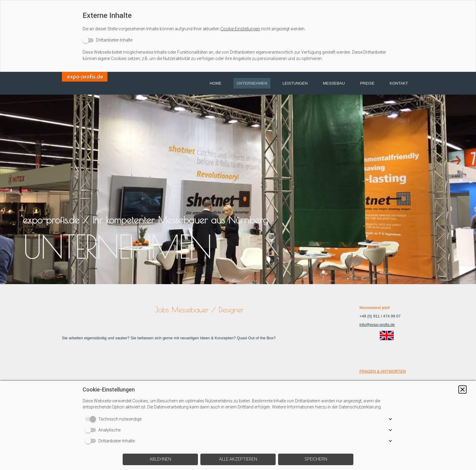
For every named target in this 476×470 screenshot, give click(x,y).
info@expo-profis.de (377, 324)
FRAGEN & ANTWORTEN (382, 371)
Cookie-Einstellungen (240, 28)
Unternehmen (251, 83)
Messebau (334, 83)
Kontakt (399, 83)
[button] (462, 389)
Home (215, 83)
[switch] (107, 40)
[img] (84, 83)
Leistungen (295, 83)
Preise (367, 83)
